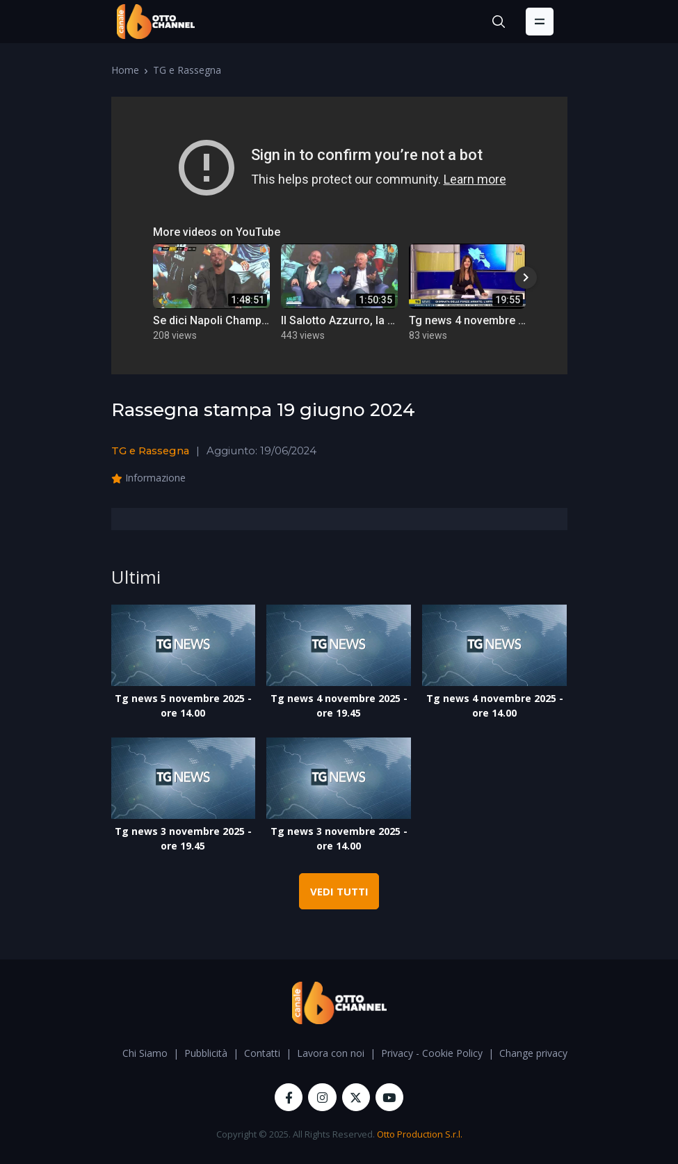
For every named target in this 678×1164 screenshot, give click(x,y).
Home (125, 70)
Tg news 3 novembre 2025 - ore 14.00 (339, 838)
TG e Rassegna (187, 70)
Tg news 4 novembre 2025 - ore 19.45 (339, 705)
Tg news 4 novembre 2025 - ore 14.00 (494, 705)
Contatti (262, 1053)
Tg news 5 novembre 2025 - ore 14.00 (183, 705)
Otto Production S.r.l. (419, 1134)
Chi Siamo (145, 1053)
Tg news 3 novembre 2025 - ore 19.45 (183, 838)
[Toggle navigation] (540, 21)
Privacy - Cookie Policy (432, 1053)
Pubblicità (205, 1053)
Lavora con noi (330, 1053)
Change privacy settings (552, 1053)
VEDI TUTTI (339, 891)
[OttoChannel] (156, 21)
